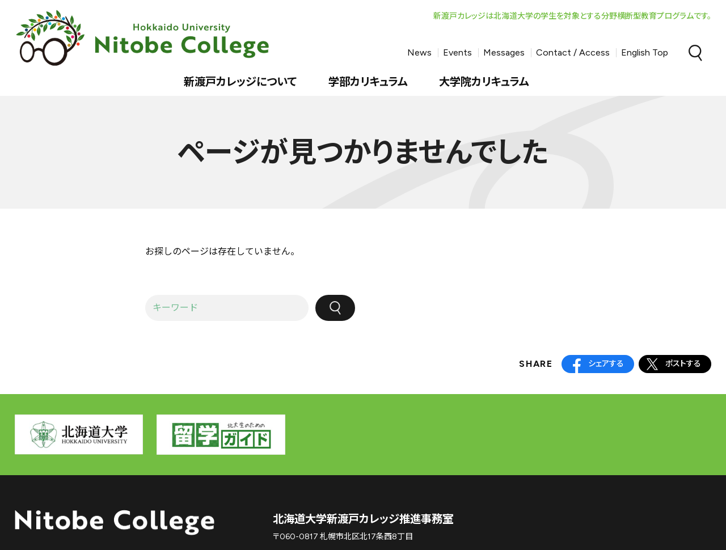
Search (695, 52)
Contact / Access (573, 52)
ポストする (683, 364)
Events (457, 52)
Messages (504, 52)
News (419, 52)
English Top (644, 52)
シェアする (606, 364)
